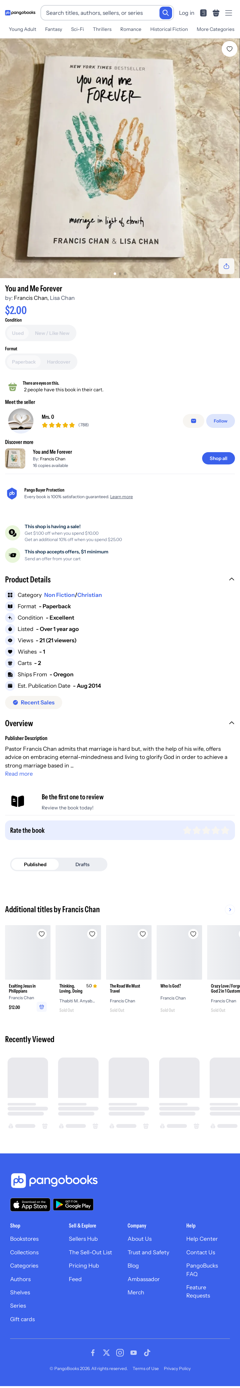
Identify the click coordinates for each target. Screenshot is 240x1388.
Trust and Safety (148, 1252)
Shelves (20, 1292)
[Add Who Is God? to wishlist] (193, 934)
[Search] (165, 13)
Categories (24, 1265)
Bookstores (24, 1238)
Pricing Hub (84, 1265)
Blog (133, 1265)
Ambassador (144, 1279)
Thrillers (102, 29)
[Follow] (220, 421)
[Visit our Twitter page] (106, 1352)
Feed (75, 1279)
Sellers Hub (83, 1238)
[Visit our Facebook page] (93, 1352)
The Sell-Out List (90, 1252)
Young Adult (22, 29)
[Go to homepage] (20, 12)
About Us (140, 1238)
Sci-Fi (77, 29)
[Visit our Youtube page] (133, 1352)
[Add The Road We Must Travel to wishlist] (143, 934)
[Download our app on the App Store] (30, 1204)
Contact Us (200, 1252)
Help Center (202, 1238)
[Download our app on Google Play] (73, 1204)
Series (18, 1305)
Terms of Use (146, 1368)
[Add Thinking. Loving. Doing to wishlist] (92, 934)
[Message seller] (193, 421)
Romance (130, 29)
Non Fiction (59, 595)
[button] (120, 580)
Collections (24, 1252)
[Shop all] (218, 458)
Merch (136, 1292)
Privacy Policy (177, 1368)
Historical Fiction (169, 29)
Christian (89, 595)
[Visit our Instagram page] (120, 1352)
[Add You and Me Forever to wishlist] (229, 49)
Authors (20, 1279)
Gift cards (22, 1319)
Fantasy (53, 29)
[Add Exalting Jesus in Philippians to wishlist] (42, 934)
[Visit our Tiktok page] (147, 1352)
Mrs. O (48, 416)
